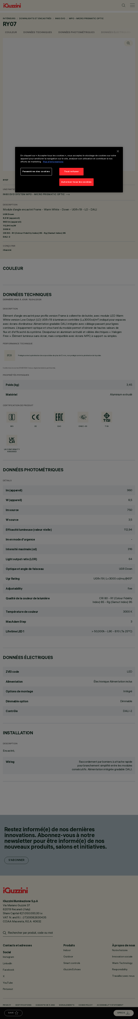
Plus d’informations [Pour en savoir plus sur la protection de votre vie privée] (53, 162)
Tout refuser (71, 171)
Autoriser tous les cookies (76, 182)
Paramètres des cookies (36, 171)
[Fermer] (118, 151)
